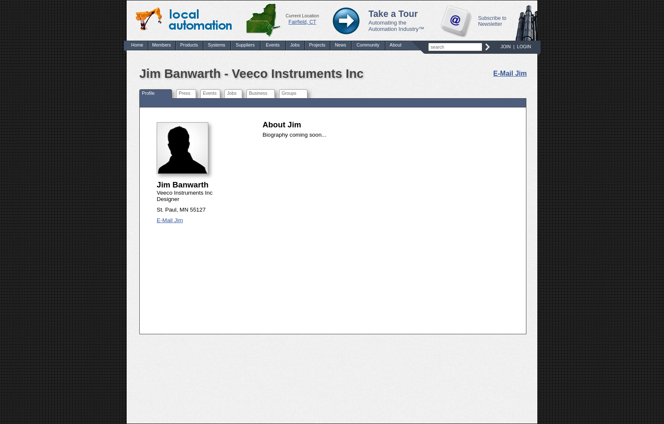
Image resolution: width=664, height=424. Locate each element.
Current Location (302, 15)
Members (161, 44)
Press (184, 93)
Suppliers (245, 44)
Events (273, 44)
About (395, 44)
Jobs (295, 44)
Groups (289, 93)
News (340, 44)
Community (368, 44)
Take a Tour (393, 14)
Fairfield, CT (302, 22)
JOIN (506, 46)
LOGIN (524, 46)
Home (137, 44)
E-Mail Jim (510, 73)
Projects (317, 44)
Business (258, 93)
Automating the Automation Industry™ (396, 25)
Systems (216, 44)
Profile (148, 93)
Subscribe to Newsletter (492, 21)
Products (189, 44)
